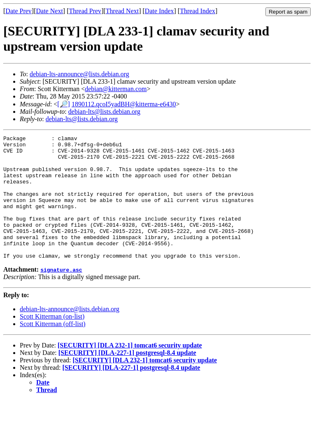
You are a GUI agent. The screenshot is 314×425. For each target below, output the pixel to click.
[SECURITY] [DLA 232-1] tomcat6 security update (130, 369)
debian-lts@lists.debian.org (104, 111)
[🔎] (63, 104)
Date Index (159, 10)
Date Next (49, 10)
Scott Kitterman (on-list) (52, 341)
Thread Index (197, 10)
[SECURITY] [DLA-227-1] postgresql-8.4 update (127, 377)
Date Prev (18, 10)
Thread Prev (85, 10)
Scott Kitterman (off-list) (53, 348)
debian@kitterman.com (116, 88)
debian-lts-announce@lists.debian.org (79, 73)
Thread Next (122, 10)
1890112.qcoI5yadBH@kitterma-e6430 (124, 104)
